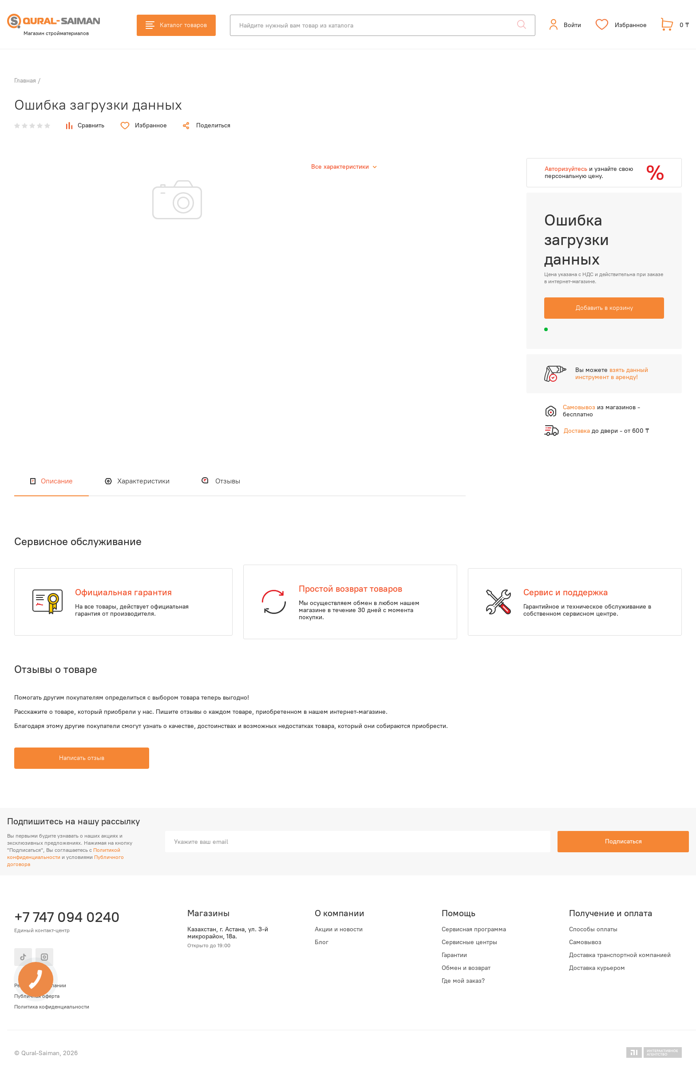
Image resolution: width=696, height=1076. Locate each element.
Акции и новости (339, 929)
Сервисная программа (474, 929)
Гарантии (454, 955)
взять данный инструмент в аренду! (611, 373)
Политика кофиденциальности (51, 1007)
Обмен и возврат (466, 968)
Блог (321, 942)
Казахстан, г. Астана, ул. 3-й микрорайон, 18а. (227, 933)
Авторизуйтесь (566, 169)
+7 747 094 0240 (67, 917)
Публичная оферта (36, 996)
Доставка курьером (597, 968)
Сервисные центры (469, 942)
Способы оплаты (593, 929)
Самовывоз (585, 942)
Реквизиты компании (40, 985)
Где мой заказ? (463, 981)
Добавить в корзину (604, 308)
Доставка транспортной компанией (620, 955)
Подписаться (623, 841)
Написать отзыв (81, 758)
